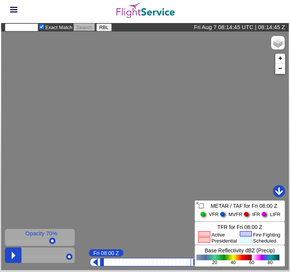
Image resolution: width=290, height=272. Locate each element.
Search (84, 27)
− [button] (280, 68)
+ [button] (280, 58)
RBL (104, 27)
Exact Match (58, 27)
